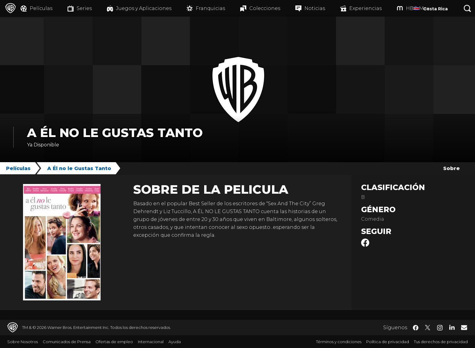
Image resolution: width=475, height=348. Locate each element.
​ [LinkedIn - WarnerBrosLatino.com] (452, 327)
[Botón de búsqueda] (467, 8)
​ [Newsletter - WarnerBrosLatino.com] (464, 327)
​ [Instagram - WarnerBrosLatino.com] (439, 327)
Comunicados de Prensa (67, 341)
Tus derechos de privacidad (441, 341)
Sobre (451, 168)
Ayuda (174, 341)
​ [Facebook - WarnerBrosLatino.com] (415, 327)
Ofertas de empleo (114, 341)
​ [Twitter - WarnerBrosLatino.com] (427, 327)
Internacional (151, 341)
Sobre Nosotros (22, 341)
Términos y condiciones (338, 341)
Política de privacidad (387, 341)
